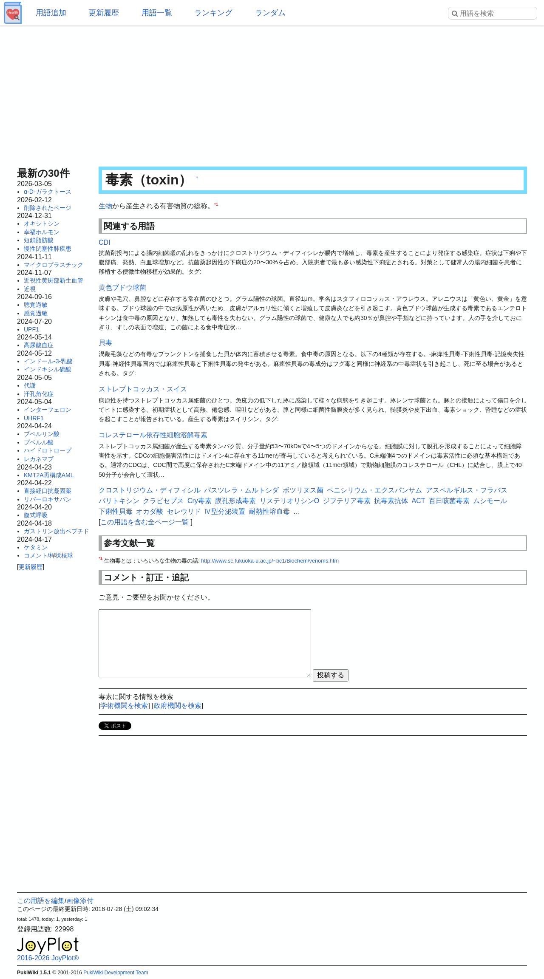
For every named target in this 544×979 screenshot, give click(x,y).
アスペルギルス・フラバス (466, 490)
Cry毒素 (199, 500)
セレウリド (184, 511)
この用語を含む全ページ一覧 (144, 522)
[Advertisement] (272, 93)
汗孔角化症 (39, 393)
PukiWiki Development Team (115, 973)
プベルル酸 (39, 442)
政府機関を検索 (177, 705)
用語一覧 (157, 12)
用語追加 (51, 12)
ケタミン (36, 547)
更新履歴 (103, 12)
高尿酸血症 (39, 345)
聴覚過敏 (36, 304)
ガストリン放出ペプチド (56, 531)
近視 (30, 289)
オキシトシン (42, 223)
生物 (105, 205)
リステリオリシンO (289, 500)
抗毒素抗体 (391, 500)
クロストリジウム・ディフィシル (150, 490)
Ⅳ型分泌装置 (224, 511)
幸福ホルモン (42, 232)
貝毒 (105, 342)
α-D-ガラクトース (47, 191)
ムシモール (490, 500)
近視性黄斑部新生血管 (53, 280)
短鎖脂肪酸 (39, 240)
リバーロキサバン (47, 499)
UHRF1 (34, 418)
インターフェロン (47, 409)
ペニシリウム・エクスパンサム (374, 490)
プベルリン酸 (42, 433)
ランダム (270, 12)
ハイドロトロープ (47, 450)
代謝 (30, 385)
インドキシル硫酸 (47, 369)
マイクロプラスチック (53, 264)
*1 (216, 204)
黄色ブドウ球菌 (122, 287)
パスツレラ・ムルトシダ (241, 490)
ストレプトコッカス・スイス (143, 389)
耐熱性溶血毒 (269, 511)
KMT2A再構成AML (49, 475)
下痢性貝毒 (116, 511)
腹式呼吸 (36, 515)
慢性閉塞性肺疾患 (47, 248)
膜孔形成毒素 (235, 500)
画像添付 (80, 900)
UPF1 (31, 329)
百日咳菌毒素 (449, 500)
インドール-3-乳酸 (48, 361)
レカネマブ (39, 459)
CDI (104, 242)
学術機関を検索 (124, 705)
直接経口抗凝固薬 (47, 490)
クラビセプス (163, 500)
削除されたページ (47, 207)
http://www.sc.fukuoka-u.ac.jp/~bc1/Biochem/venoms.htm (270, 560)
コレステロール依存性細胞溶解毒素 (153, 435)
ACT (418, 500)
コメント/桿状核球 (48, 555)
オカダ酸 (149, 511)
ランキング (213, 12)
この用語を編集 (41, 900)
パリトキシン (119, 500)
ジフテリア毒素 (347, 500)
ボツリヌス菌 (303, 490)
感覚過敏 (36, 313)
